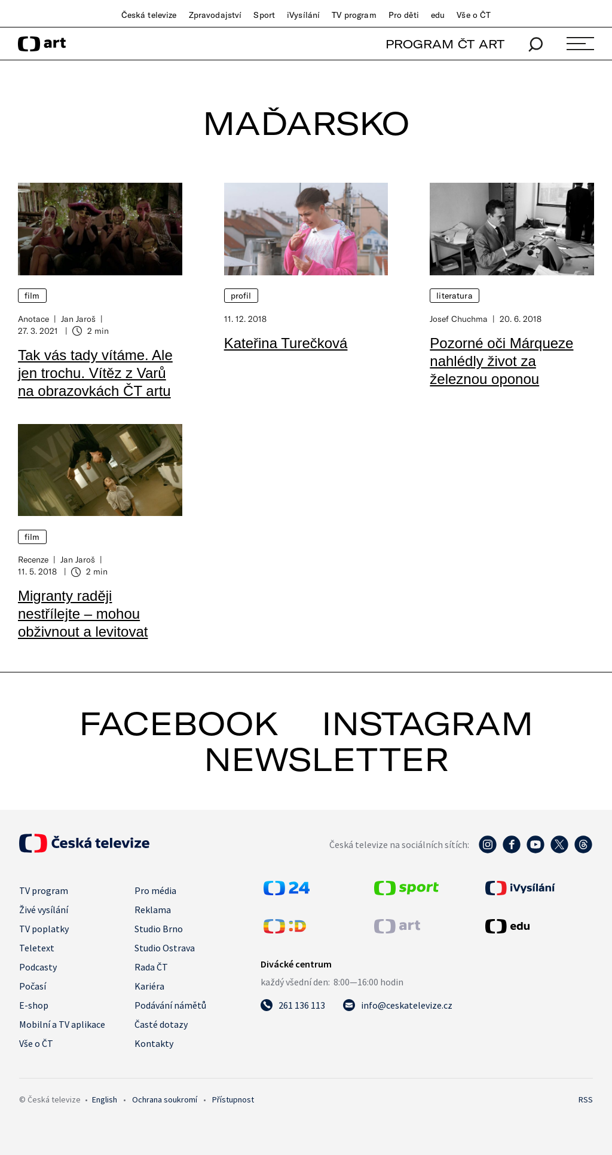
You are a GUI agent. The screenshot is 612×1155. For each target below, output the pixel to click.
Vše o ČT (474, 15)
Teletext (36, 948)
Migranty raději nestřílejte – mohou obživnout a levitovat (83, 614)
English (104, 1099)
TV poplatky (44, 929)
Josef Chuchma (459, 319)
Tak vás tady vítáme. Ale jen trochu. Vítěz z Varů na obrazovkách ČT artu (95, 373)
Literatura (454, 295)
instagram (427, 723)
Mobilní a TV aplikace (62, 1024)
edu (438, 15)
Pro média (155, 890)
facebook (179, 723)
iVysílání (303, 15)
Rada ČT (151, 967)
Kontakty (153, 1043)
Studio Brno (158, 929)
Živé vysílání (43, 910)
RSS (586, 1099)
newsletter (326, 759)
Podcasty (38, 967)
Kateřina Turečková (286, 343)
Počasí (32, 986)
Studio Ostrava (164, 948)
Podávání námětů (170, 1005)
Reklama (152, 910)
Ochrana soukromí (164, 1099)
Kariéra (149, 986)
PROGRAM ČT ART (444, 43)
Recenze (33, 559)
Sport (264, 15)
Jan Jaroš (78, 319)
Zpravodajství (215, 15)
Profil (241, 295)
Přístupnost (233, 1099)
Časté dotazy (161, 1024)
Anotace (33, 319)
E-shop (33, 1005)
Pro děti (403, 15)
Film (32, 295)
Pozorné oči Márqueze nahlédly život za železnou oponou (501, 361)
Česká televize (149, 15)
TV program (354, 15)
